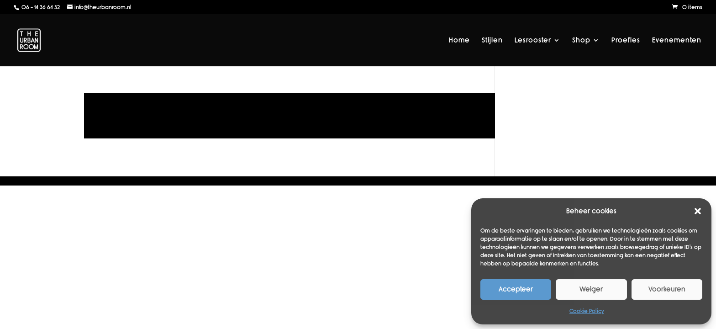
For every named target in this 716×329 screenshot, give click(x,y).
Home (459, 40)
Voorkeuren (666, 289)
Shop (581, 40)
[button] (697, 211)
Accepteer (516, 289)
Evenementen (676, 40)
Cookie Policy (586, 311)
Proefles (625, 40)
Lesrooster (533, 40)
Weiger (591, 289)
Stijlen (492, 40)
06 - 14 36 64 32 (40, 7)
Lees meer (289, 115)
